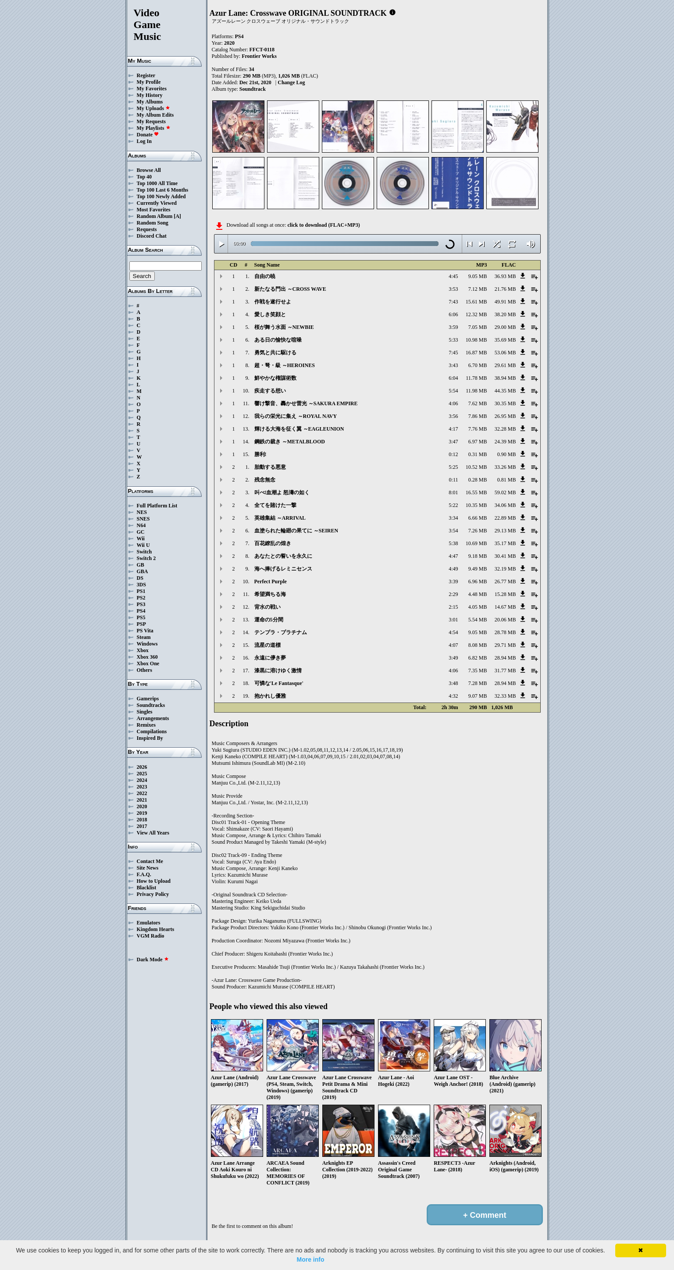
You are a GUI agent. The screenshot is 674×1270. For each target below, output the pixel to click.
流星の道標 (267, 645)
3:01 (453, 620)
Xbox (143, 650)
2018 (142, 820)
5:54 (453, 391)
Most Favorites (154, 210)
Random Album (155, 216)
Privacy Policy (153, 894)
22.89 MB (505, 518)
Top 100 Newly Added (161, 196)
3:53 (453, 289)
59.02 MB (505, 492)
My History (150, 95)
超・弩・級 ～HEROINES (284, 365)
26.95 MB (505, 416)
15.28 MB (505, 594)
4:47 (453, 556)
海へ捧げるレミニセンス (283, 569)
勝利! (260, 454)
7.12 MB (477, 289)
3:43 (453, 365)
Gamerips (148, 699)
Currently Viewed (157, 203)
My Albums (150, 102)
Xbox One (148, 663)
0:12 (453, 454)
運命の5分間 (268, 620)
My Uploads (153, 108)
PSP (141, 624)
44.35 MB (505, 391)
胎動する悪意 (270, 467)
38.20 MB (505, 314)
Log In (144, 141)
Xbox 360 (147, 657)
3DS (141, 584)
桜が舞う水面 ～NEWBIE (284, 327)
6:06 (453, 314)
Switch (144, 552)
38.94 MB (505, 378)
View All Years (153, 833)
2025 (142, 774)
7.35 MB (477, 670)
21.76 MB (505, 289)
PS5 (141, 617)
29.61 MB (505, 365)
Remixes (146, 725)
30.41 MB (505, 556)
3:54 (453, 531)
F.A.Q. (144, 874)
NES (142, 512)
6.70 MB (477, 365)
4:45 (453, 276)
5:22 (453, 505)
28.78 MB (505, 632)
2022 (142, 793)
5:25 (453, 467)
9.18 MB (477, 556)
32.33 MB (505, 696)
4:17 (453, 429)
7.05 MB (477, 327)
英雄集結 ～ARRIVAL (280, 518)
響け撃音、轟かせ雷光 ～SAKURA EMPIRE (306, 403)
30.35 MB (505, 403)
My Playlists (154, 128)
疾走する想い (270, 391)
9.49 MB (477, 569)
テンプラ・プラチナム (280, 632)
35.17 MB (505, 543)
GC (141, 532)
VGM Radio (150, 936)
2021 (142, 800)
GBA (142, 571)
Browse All (149, 170)
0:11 (453, 480)
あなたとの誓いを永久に (283, 556)
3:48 (453, 683)
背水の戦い (267, 607)
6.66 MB (477, 518)
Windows (147, 644)
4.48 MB (477, 594)
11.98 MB (476, 391)
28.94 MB (505, 658)
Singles (145, 712)
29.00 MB (505, 327)
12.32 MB (476, 314)
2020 (142, 806)
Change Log (291, 82)
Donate (148, 135)
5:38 (453, 543)
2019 (142, 813)
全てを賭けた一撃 (275, 505)
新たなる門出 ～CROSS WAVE (290, 289)
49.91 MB (505, 302)
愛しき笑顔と (270, 314)
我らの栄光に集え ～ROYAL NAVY (295, 416)
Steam (144, 637)
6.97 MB (477, 442)
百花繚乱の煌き (272, 543)
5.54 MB (477, 620)
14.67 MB (505, 607)
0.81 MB (506, 480)
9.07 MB (477, 696)
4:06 (453, 403)
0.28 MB (477, 480)
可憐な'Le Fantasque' (278, 683)
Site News (148, 868)
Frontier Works (259, 56)
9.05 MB (477, 276)
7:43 (453, 302)
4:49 (453, 569)
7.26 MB (477, 531)
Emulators (148, 923)
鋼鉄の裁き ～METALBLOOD (289, 442)
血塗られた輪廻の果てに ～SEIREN (296, 531)
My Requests (151, 121)
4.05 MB (477, 607)
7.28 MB (477, 683)
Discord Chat (152, 236)
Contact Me (150, 861)
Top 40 (144, 177)
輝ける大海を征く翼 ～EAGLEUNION (299, 429)
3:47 (453, 442)
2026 (142, 767)
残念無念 (264, 480)
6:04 (453, 378)
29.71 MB (505, 645)
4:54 (453, 632)
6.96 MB (477, 581)
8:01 (453, 492)
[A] (177, 216)
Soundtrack (252, 89)
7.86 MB (477, 416)
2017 (142, 826)
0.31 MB (477, 454)
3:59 (453, 327)
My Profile (149, 82)
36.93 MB (505, 276)
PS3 (141, 604)
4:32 (453, 696)
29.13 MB (505, 531)
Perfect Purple (270, 581)
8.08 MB (477, 645)
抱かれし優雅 (270, 696)
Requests (147, 229)
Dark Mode (153, 959)
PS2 (141, 598)
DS (140, 578)
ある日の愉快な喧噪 (278, 340)
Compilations (152, 731)
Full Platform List (157, 506)
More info (311, 1259)
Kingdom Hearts (156, 929)
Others (144, 670)
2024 (142, 780)
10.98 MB (476, 340)
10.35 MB (476, 505)
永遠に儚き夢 (270, 658)
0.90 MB (506, 454)
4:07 (453, 645)
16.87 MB (476, 353)
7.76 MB (477, 429)
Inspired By (150, 738)
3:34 (453, 518)
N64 (141, 525)
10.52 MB (476, 467)
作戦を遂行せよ (272, 302)
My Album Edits (155, 115)
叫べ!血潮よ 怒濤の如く (282, 492)
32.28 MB (505, 429)
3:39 (453, 581)
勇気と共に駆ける (275, 353)
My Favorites (152, 89)
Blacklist (147, 888)
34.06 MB (505, 505)
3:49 (453, 658)
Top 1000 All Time (157, 183)
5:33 (453, 340)
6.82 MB (477, 658)
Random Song (152, 223)
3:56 (453, 416)
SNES (143, 519)
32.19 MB (505, 569)
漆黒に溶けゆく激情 (278, 670)
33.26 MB (505, 467)
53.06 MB (505, 353)
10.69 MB (476, 543)
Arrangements (153, 718)
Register (146, 75)
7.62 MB (477, 403)
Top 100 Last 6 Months (163, 190)
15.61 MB (476, 302)
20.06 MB (505, 620)
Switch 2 (146, 558)
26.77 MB (505, 581)
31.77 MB (505, 670)
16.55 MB (476, 492)
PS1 (141, 591)
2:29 (453, 594)
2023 (142, 787)
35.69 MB (505, 340)
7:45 (453, 353)
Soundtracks (151, 705)
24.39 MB (505, 442)
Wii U (143, 545)
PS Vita (145, 631)
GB (140, 565)
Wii (141, 538)
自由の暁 (264, 276)
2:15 (453, 607)
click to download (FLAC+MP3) (323, 225)
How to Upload (154, 881)
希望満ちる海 (270, 594)
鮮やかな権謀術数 (275, 378)
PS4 (141, 611)
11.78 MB (476, 378)
